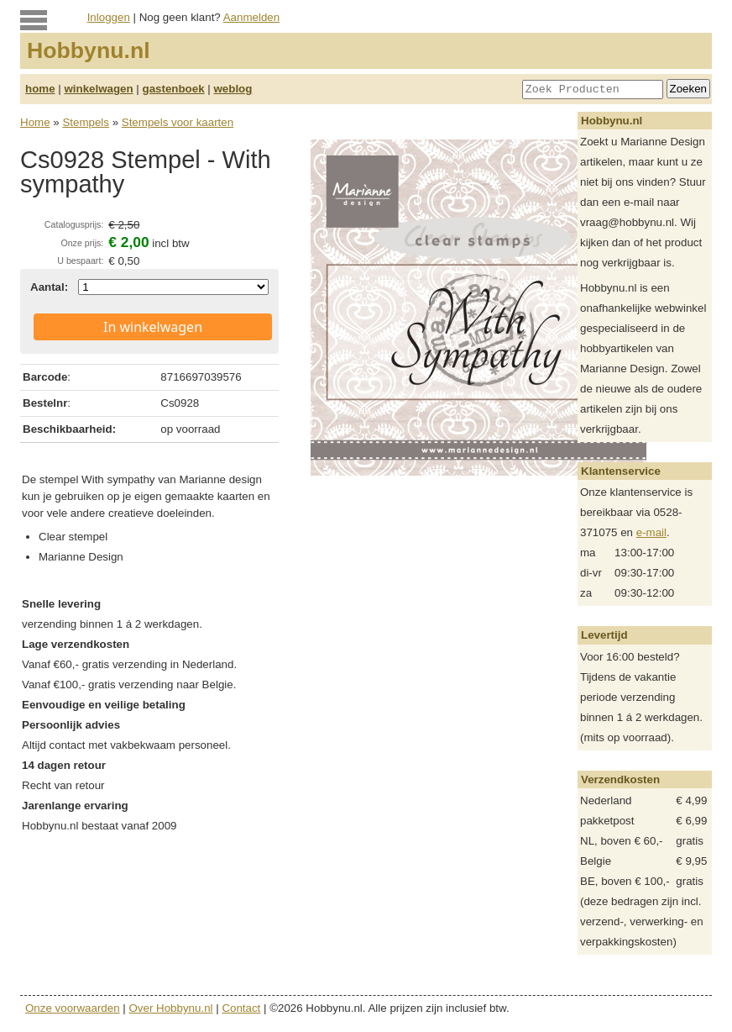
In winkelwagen (152, 327)
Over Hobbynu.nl (171, 1008)
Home (35, 122)
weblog (232, 88)
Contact (241, 1008)
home (40, 88)
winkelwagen (98, 88)
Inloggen (108, 17)
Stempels (85, 122)
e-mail (651, 532)
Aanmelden (251, 17)
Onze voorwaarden (72, 1008)
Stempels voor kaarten (177, 122)
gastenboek (174, 88)
